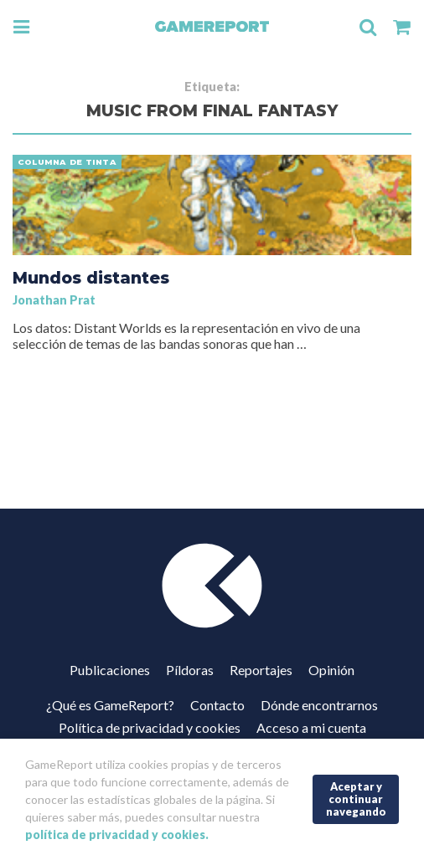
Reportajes (261, 670)
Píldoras (190, 670)
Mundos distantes (91, 278)
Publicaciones (110, 670)
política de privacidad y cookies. (117, 834)
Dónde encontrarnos (319, 705)
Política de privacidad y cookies (149, 727)
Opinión (331, 670)
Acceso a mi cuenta (311, 727)
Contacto (217, 705)
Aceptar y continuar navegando (356, 798)
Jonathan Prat (54, 300)
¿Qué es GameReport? (110, 705)
